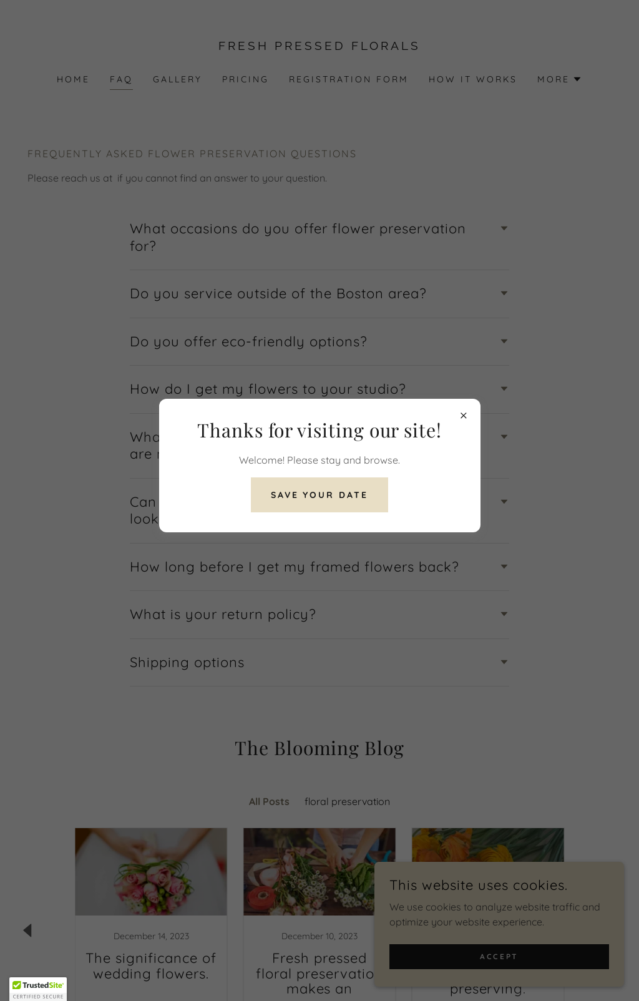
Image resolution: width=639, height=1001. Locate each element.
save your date (320, 494)
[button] (38, 989)
